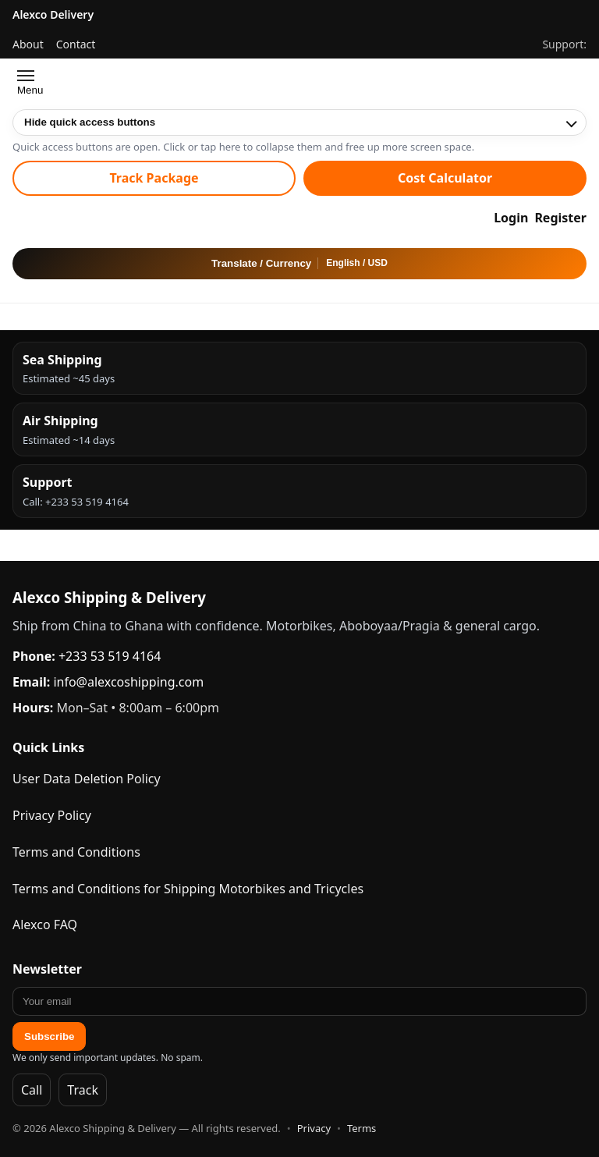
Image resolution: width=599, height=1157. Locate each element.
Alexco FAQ (44, 924)
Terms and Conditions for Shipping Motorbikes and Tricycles (187, 888)
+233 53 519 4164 (109, 656)
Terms (361, 1128)
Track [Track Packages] (82, 1089)
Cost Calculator (445, 177)
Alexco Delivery (53, 14)
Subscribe (49, 1036)
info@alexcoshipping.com (128, 681)
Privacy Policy (51, 815)
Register (560, 217)
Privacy (314, 1128)
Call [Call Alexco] (31, 1089)
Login (511, 217)
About (28, 44)
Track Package (153, 177)
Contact (76, 44)
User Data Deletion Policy (86, 778)
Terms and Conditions (76, 852)
